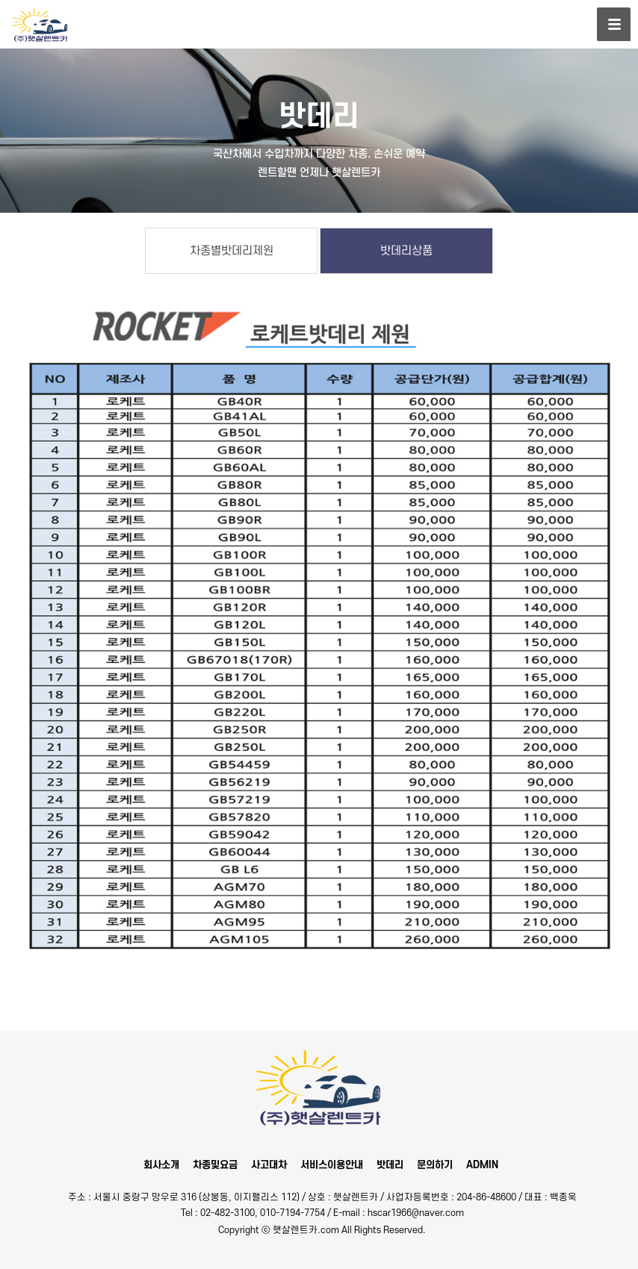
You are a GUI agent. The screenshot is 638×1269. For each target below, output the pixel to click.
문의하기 (435, 1164)
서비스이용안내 (331, 1164)
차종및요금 (215, 1164)
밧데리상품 (406, 251)
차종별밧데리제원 (231, 251)
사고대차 (269, 1164)
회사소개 (161, 1164)
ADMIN (482, 1164)
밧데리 (390, 1164)
